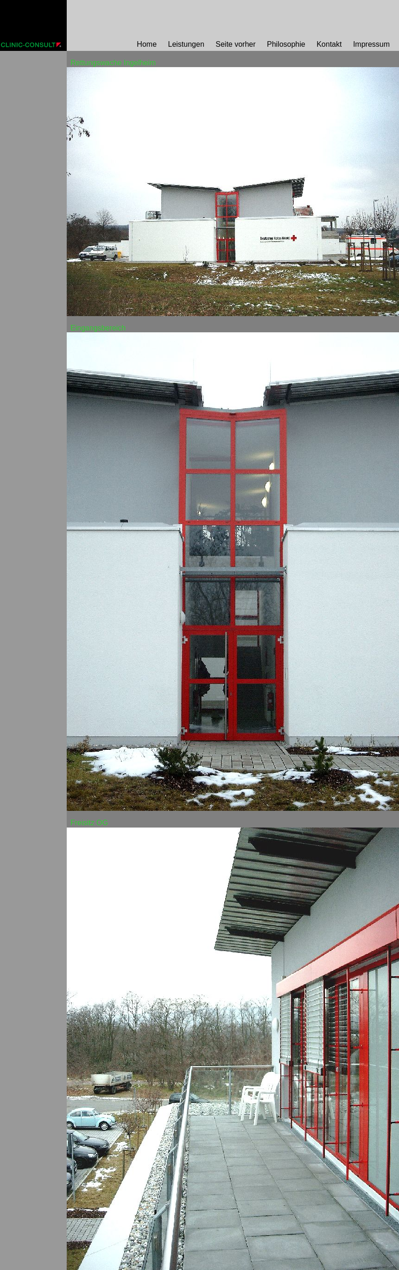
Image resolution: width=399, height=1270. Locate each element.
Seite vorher (235, 44)
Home (147, 44)
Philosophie (286, 44)
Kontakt (329, 44)
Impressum (371, 44)
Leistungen (186, 44)
